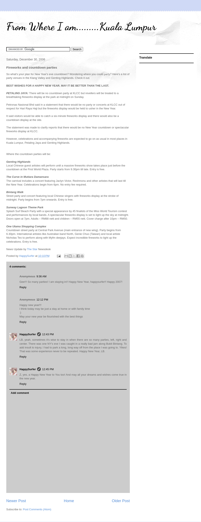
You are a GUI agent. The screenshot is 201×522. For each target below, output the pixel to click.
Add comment (20, 392)
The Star (32, 249)
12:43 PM (48, 334)
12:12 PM (42, 299)
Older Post (121, 501)
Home (69, 501)
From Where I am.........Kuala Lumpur (81, 26)
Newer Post (16, 501)
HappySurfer (27, 334)
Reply (22, 287)
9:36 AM (41, 276)
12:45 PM (48, 369)
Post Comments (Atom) (37, 509)
